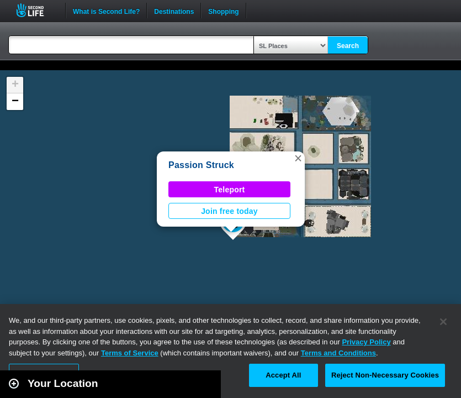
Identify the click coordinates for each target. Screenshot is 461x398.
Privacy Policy (366, 342)
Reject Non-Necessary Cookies (385, 375)
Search (348, 46)
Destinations (174, 10)
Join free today (229, 211)
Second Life (36, 10)
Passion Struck (201, 165)
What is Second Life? (106, 10)
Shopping (223, 10)
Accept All (283, 375)
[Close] (443, 322)
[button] (298, 158)
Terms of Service (129, 353)
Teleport (229, 189)
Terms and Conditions (338, 353)
